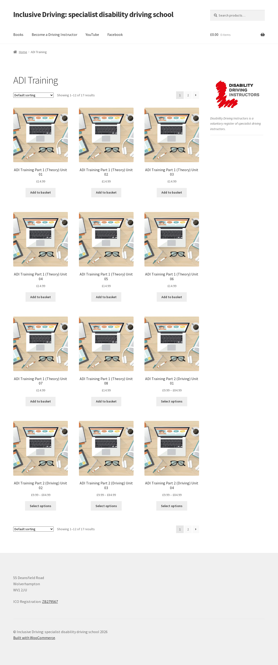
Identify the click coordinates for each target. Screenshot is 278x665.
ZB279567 (50, 601)
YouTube (92, 34)
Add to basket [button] (40, 192)
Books (18, 34)
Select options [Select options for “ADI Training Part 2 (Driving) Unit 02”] (40, 506)
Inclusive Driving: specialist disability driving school (93, 14)
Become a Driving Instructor (54, 34)
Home (23, 52)
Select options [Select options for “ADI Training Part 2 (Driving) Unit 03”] (106, 506)
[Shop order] (33, 95)
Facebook (115, 34)
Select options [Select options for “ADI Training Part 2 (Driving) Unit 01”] (171, 401)
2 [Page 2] (188, 95)
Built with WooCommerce (34, 637)
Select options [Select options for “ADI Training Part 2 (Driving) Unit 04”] (171, 506)
